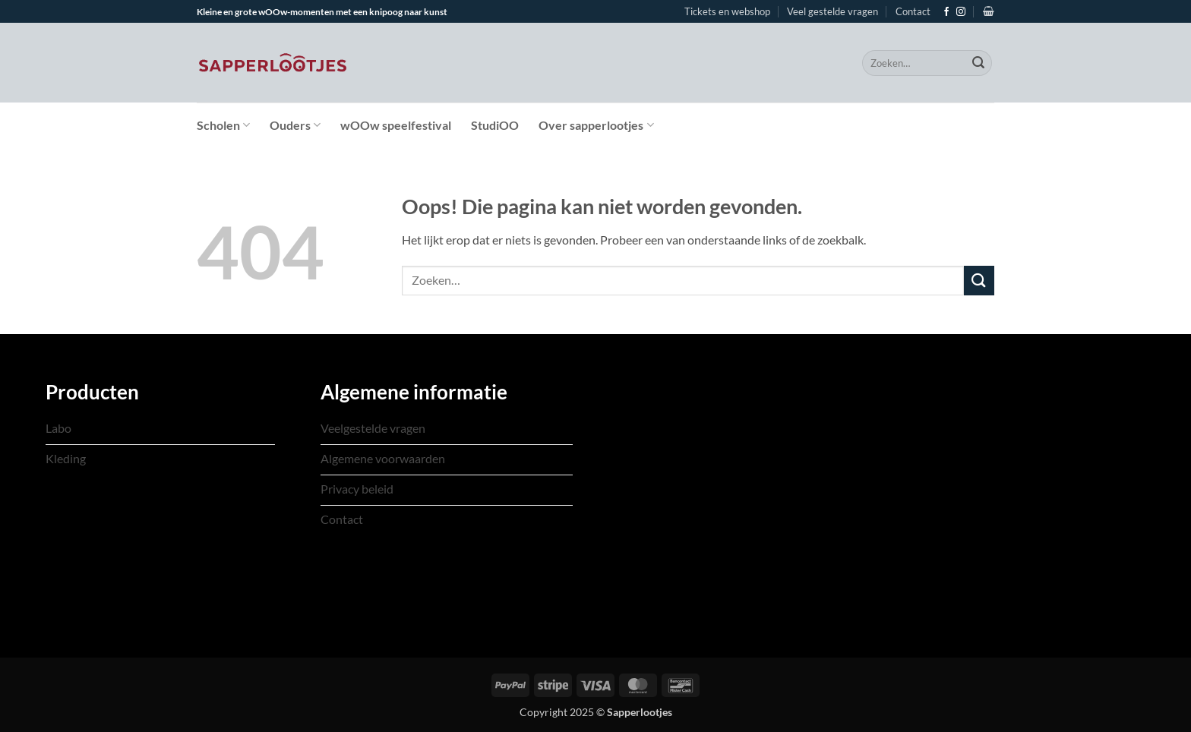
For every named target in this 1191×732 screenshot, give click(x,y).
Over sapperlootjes (596, 125)
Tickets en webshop (727, 11)
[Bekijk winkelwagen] (988, 11)
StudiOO (495, 125)
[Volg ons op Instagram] (960, 12)
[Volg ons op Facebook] (946, 12)
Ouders (295, 125)
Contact (913, 11)
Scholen (223, 125)
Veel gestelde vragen (832, 11)
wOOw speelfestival (395, 125)
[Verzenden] (978, 63)
